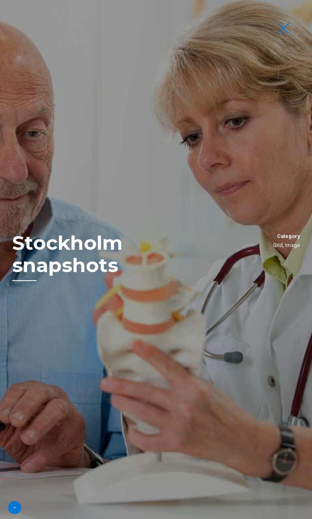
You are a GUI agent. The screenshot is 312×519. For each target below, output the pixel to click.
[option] (156, 259)
